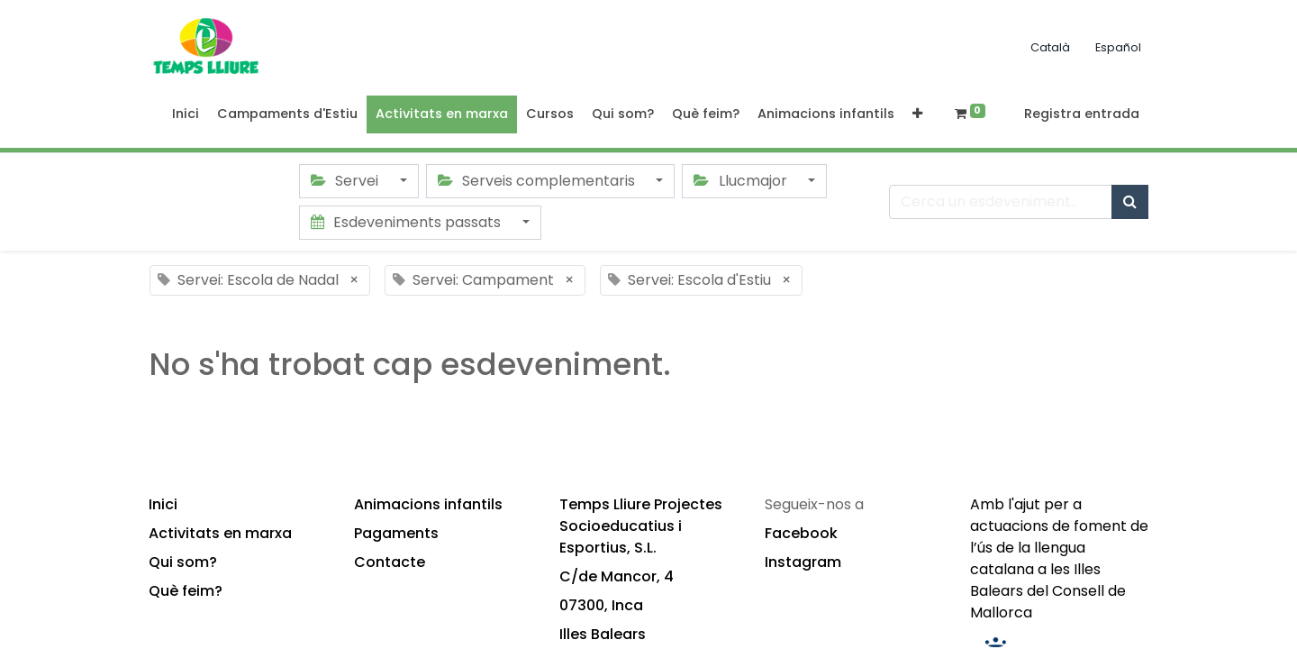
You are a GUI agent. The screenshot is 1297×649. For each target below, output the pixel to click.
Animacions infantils (428, 504)
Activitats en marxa (220, 533)
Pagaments (396, 533)
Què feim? (185, 590)
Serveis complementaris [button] (538, 180)
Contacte (389, 562)
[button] (917, 114)
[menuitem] (185, 114)
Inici (163, 504)
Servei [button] (346, 180)
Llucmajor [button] (742, 180)
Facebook (801, 533)
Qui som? (183, 562)
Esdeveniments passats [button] (407, 222)
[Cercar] (1129, 202)
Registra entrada (1081, 114)
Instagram (803, 562)
